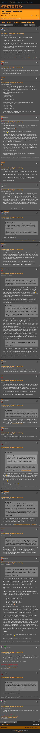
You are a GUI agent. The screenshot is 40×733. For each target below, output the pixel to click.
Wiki (17, 2)
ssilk (5, 646)
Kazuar (2, 116)
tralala (2, 375)
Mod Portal (23, 2)
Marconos (3, 528)
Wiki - (11, 667)
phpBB (16, 730)
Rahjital (2, 243)
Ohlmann (2, 61)
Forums (12, 2)
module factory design (17, 423)
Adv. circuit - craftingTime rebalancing (18, 22)
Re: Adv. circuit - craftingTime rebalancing (12, 67)
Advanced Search (11, 665)
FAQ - (9, 667)
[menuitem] (10, 16)
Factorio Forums (12, 11)
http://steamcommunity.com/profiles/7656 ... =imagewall (25, 57)
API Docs (29, 2)
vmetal (2, 360)
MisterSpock (6, 211)
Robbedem (3, 77)
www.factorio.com (6, 13)
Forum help (14, 667)
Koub (2, 183)
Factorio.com (4, 2)
